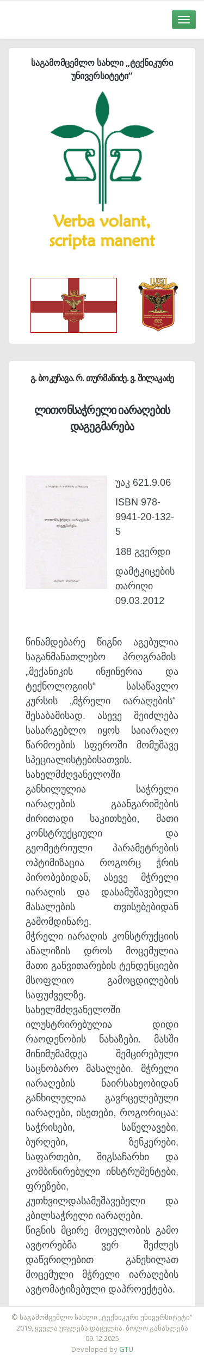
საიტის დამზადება (134, 1311)
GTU (126, 1349)
